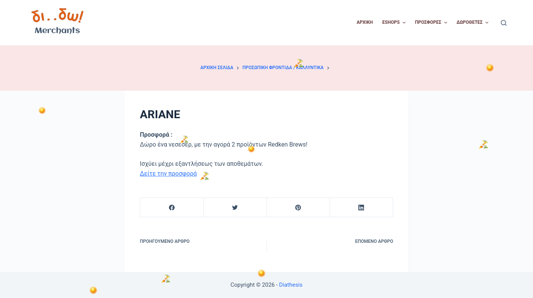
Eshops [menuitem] (394, 22)
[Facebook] (172, 207)
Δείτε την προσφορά (168, 173)
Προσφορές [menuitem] (432, 22)
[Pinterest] (298, 207)
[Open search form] (504, 23)
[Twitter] (235, 207)
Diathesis (290, 284)
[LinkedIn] (361, 207)
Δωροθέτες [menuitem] (473, 22)
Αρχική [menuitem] (365, 22)
